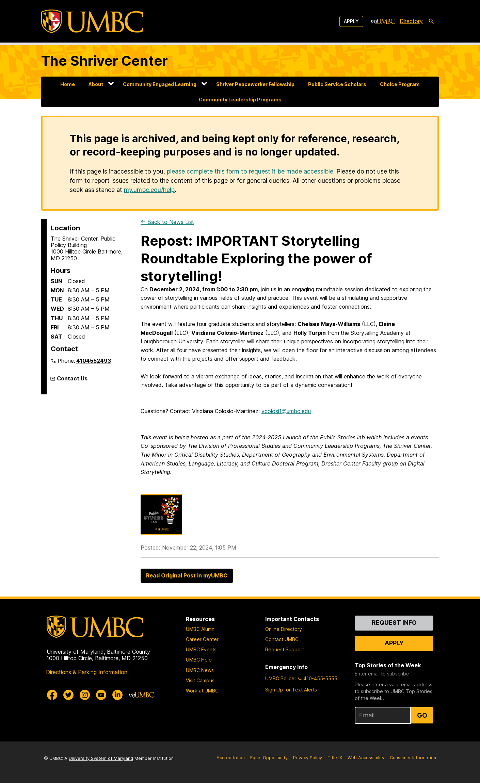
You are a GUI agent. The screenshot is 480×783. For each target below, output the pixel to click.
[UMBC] (92, 21)
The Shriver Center (104, 60)
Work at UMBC (202, 691)
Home (67, 84)
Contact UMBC (282, 639)
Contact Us (72, 378)
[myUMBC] (383, 21)
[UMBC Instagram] (84, 694)
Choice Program (400, 84)
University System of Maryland (101, 758)
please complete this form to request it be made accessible (250, 171)
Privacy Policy (307, 757)
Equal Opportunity (269, 757)
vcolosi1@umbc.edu (286, 411)
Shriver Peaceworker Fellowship (255, 84)
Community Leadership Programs (240, 99)
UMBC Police (279, 678)
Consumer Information (413, 757)
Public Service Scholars (337, 84)
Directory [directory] (411, 21)
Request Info (394, 622)
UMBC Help (199, 660)
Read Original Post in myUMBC (186, 575)
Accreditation (231, 757)
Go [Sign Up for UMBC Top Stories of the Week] (422, 715)
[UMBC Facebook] (52, 694)
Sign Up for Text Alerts (291, 689)
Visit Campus (200, 680)
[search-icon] (431, 21)
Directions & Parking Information (86, 672)
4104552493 (93, 360)
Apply (351, 21)
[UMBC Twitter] (68, 694)
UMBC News (200, 670)
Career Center (202, 639)
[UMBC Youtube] (101, 694)
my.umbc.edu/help (149, 189)
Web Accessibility (366, 757)
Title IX (334, 757)
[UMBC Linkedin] (117, 694)
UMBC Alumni (200, 629)
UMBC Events (201, 649)
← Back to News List (167, 221)
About (96, 84)
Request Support (284, 649)
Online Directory (283, 629)
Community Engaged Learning (159, 84)
